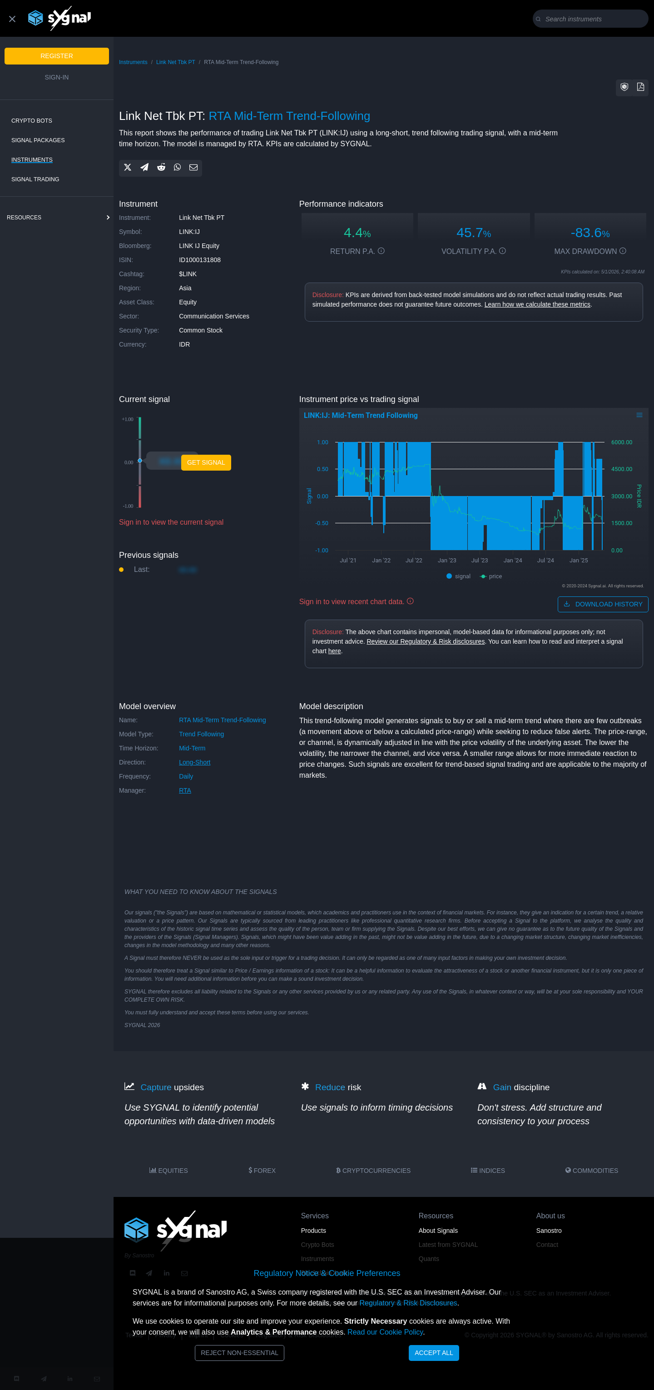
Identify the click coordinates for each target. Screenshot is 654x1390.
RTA (185, 790)
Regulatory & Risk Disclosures (408, 1303)
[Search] (592, 19)
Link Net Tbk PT (175, 62)
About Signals (438, 1230)
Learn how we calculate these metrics (537, 304)
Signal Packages (38, 140)
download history (603, 604)
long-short (194, 762)
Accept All (434, 1352)
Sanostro (549, 1230)
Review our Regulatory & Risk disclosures (426, 641)
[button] (624, 87)
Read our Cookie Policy (385, 1332)
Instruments (32, 160)
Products (313, 1230)
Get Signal (206, 462)
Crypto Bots (31, 121)
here (334, 651)
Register (56, 56)
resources (24, 217)
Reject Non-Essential (239, 1352)
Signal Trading (35, 179)
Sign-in (57, 77)
